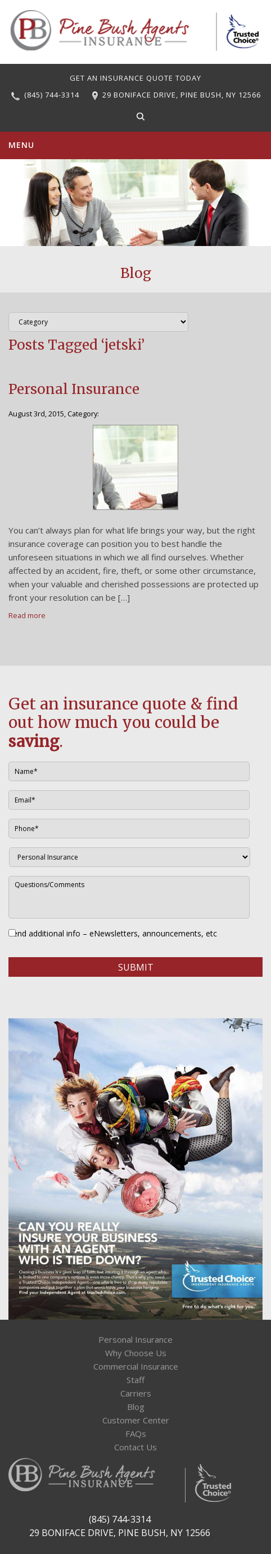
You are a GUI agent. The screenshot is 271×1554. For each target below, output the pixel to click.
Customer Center (135, 1420)
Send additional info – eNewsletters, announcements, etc (112, 933)
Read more (27, 615)
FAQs (135, 1433)
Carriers (135, 1393)
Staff (135, 1379)
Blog (135, 1406)
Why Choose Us (135, 1352)
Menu (21, 145)
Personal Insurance (73, 389)
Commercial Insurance (135, 1366)
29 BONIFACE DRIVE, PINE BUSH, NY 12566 (181, 95)
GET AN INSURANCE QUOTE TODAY (135, 78)
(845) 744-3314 (51, 95)
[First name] (129, 771)
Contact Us (135, 1447)
